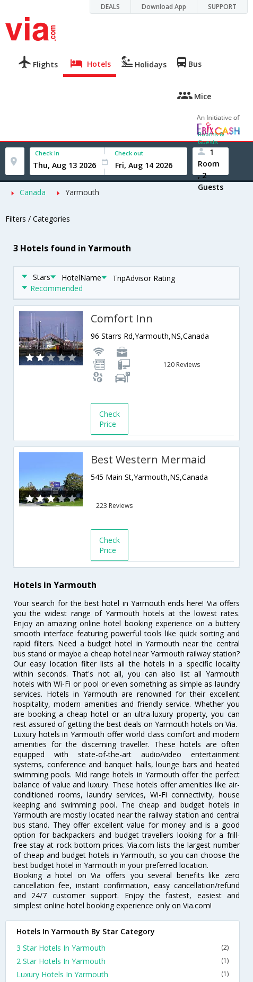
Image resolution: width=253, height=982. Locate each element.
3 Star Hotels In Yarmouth (122, 948)
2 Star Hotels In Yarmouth (122, 961)
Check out (129, 153)
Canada (33, 192)
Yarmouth (82, 192)
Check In (47, 153)
